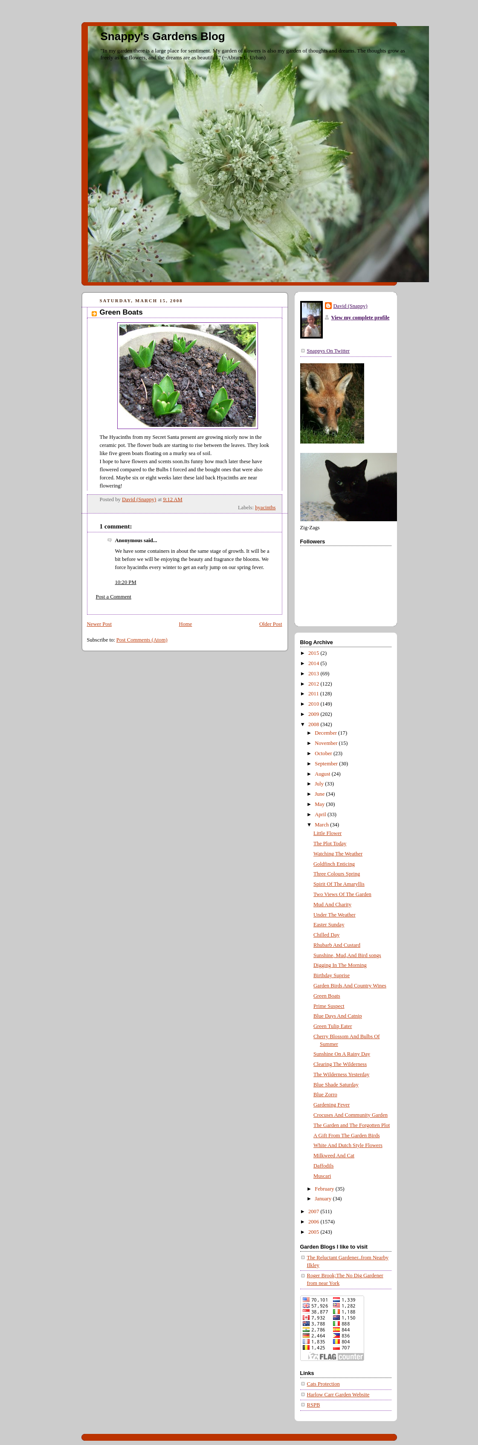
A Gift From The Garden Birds (346, 1135)
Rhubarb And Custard (336, 945)
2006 (314, 1222)
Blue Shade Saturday (336, 1085)
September (327, 764)
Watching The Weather (337, 854)
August (323, 774)
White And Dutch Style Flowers (347, 1145)
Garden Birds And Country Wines (349, 986)
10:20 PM (125, 582)
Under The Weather (334, 915)
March (322, 825)
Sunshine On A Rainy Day (341, 1054)
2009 (314, 714)
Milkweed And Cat (333, 1156)
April (321, 814)
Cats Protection (323, 1384)
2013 (314, 674)
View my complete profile (360, 318)
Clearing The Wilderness (340, 1064)
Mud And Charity (332, 905)
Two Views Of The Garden (342, 894)
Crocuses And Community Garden (350, 1115)
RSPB (313, 1405)
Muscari (322, 1176)
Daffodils (323, 1166)
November (327, 743)
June (320, 794)
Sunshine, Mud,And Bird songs (347, 955)
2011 (314, 694)
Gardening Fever (331, 1105)
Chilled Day (326, 935)
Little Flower (327, 833)
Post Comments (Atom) (142, 640)
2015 (314, 653)
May (320, 804)
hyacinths (265, 508)
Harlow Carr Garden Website (338, 1395)
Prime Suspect (329, 1006)
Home (185, 624)
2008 (314, 724)
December (326, 733)
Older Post (270, 624)
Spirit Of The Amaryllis (339, 884)
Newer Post (99, 624)
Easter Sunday (329, 925)
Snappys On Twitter (328, 351)
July (320, 784)
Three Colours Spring (336, 874)
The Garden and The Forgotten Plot (351, 1125)
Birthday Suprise (331, 975)
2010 (314, 704)
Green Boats (326, 996)
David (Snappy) (350, 306)
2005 (314, 1232)
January (324, 1199)
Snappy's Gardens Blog (163, 36)
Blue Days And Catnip (337, 1016)
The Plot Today (329, 844)
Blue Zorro (325, 1095)
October (324, 753)
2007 (314, 1211)
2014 (314, 663)
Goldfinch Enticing (334, 864)
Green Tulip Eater (332, 1026)
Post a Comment (113, 597)
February (325, 1189)
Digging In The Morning (340, 965)
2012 (314, 684)
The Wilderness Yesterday (341, 1074)
